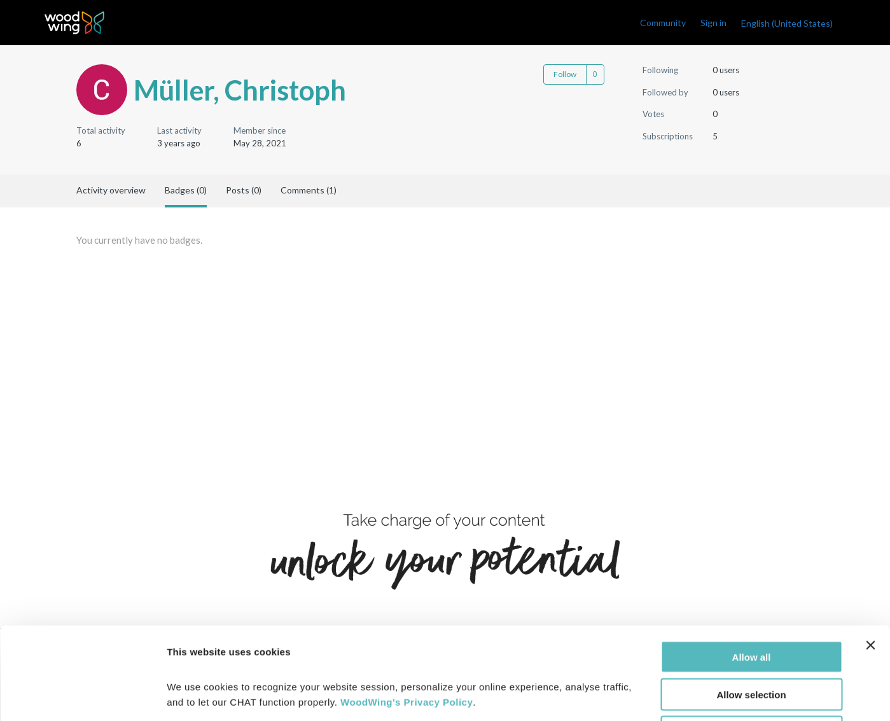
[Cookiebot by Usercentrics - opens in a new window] (82, 696)
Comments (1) (309, 190)
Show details (667, 695)
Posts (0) (243, 190)
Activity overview (111, 190)
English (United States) (787, 23)
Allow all (751, 564)
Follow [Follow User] (564, 74)
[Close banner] (870, 553)
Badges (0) (186, 190)
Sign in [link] (713, 22)
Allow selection (751, 602)
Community (663, 22)
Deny (751, 639)
